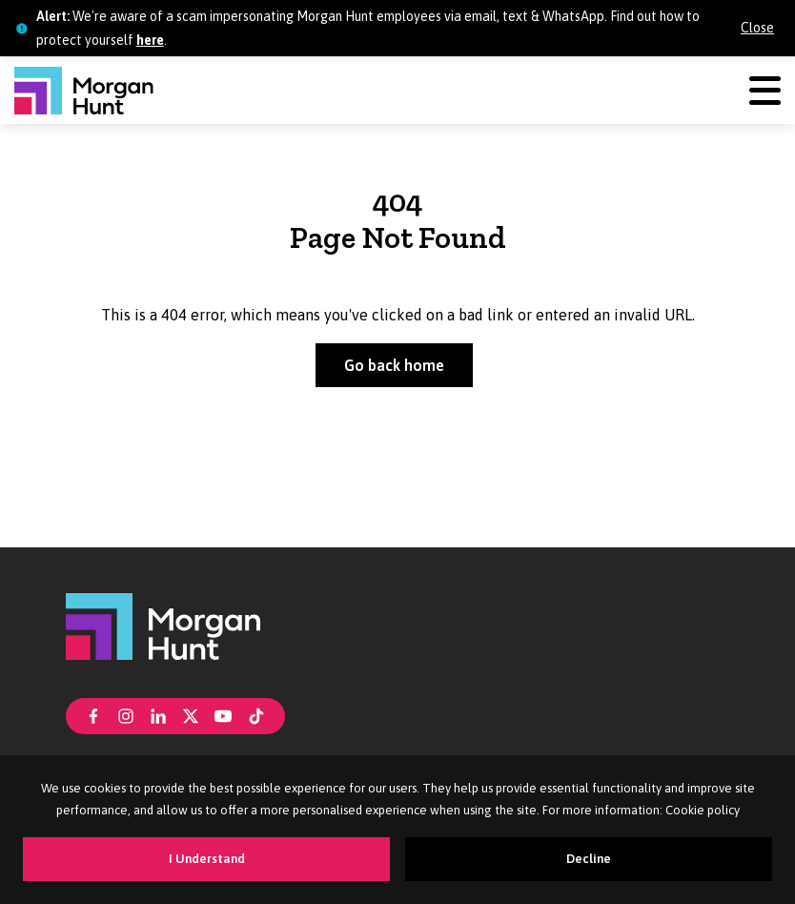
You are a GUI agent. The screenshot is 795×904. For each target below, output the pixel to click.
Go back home (394, 365)
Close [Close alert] (757, 27)
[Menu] (765, 90)
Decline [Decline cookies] (588, 859)
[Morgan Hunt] (83, 90)
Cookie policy (702, 810)
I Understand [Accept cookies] (207, 859)
